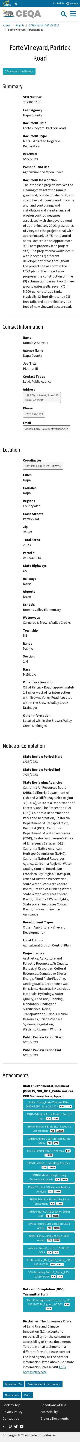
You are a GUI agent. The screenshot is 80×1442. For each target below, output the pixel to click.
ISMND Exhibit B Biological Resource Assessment (49, 1128)
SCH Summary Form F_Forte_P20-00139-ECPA (48, 1274)
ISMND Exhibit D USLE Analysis (49, 1153)
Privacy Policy (12, 1412)
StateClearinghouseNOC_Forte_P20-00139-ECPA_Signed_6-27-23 (48, 1304)
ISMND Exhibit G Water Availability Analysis (49, 1189)
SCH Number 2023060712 (44, 25)
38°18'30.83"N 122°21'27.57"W (43, 466)
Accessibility (49, 1412)
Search (20, 25)
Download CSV (13, 1384)
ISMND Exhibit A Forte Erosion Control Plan (49, 1116)
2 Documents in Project (19, 71)
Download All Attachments (43, 1384)
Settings (72, 3)
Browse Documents (54, 1418)
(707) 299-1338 (34, 414)
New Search (12, 1395)
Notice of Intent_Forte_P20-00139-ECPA (48, 1250)
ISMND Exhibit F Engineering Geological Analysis (48, 1177)
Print (27, 1395)
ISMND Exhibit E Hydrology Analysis (49, 1165)
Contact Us (58, 3)
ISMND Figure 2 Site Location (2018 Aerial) (49, 1226)
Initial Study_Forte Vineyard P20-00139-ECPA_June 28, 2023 (49, 1104)
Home (6, 25)
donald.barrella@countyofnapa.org (46, 429)
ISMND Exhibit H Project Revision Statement (49, 1201)
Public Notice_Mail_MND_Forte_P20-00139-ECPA (49, 1262)
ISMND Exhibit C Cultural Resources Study (49, 1141)
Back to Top (11, 1405)
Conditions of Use (53, 1405)
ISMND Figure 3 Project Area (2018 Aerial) (48, 1238)
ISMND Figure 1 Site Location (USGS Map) (49, 1213)
